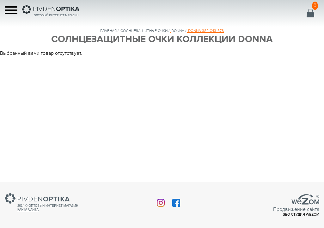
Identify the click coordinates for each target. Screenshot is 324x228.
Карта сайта (28, 209)
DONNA (177, 30)
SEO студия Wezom (301, 214)
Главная (108, 30)
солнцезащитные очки (144, 30)
